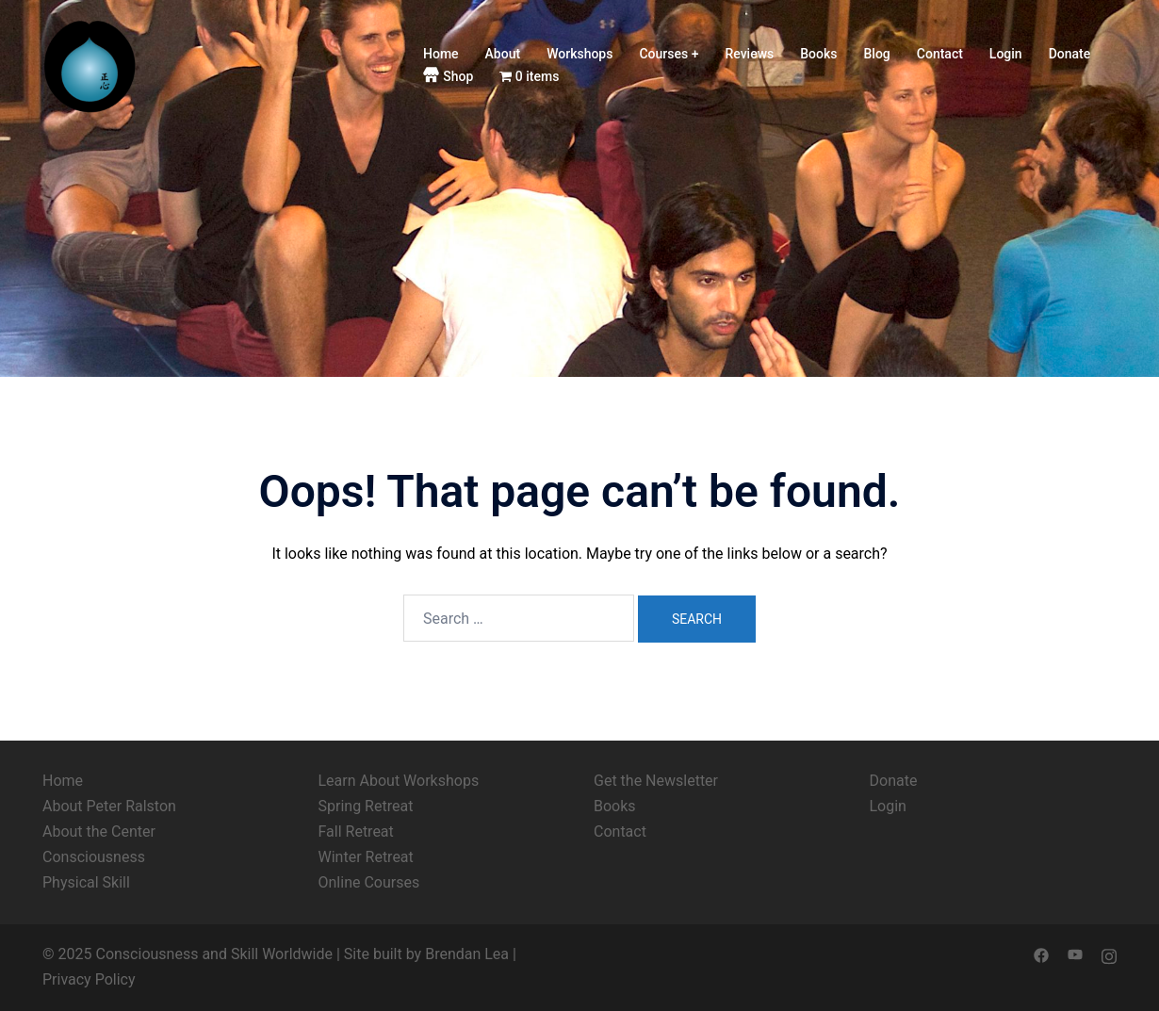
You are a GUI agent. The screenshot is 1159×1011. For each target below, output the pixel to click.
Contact (940, 53)
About (503, 53)
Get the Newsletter (656, 781)
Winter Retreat (366, 857)
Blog (877, 53)
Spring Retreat (366, 806)
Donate (1070, 53)
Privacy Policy (89, 979)
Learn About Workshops (399, 781)
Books (818, 53)
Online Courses (369, 882)
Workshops (579, 53)
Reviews (749, 53)
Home (441, 53)
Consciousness (93, 857)
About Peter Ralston (109, 806)
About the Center (98, 831)
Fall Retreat (356, 831)
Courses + (668, 53)
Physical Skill (86, 882)
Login (1005, 53)
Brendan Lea (467, 954)
